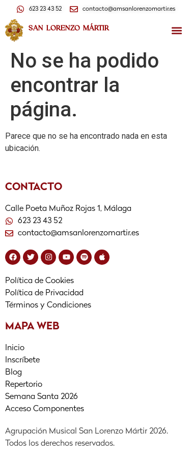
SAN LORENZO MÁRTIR (69, 28)
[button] (176, 30)
